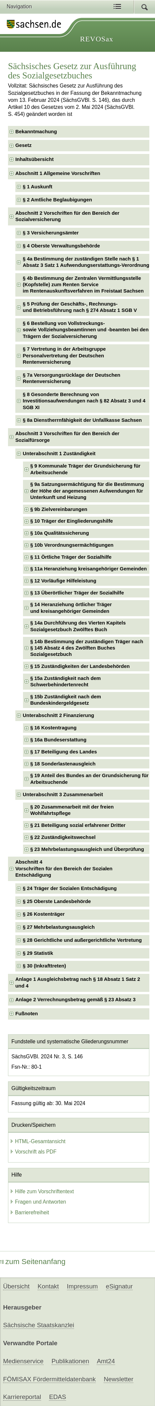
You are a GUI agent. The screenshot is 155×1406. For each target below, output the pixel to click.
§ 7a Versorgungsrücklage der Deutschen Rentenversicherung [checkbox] (71, 378)
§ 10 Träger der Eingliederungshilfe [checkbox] (71, 521)
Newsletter (118, 1379)
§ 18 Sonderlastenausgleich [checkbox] (63, 763)
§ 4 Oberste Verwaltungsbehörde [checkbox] (61, 245)
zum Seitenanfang (33, 1261)
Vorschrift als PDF (33, 1152)
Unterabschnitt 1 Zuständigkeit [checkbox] (59, 453)
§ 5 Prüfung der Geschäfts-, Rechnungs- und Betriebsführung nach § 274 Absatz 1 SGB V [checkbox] (80, 307)
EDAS (57, 1396)
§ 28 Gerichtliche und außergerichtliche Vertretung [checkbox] (82, 940)
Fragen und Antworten (38, 1202)
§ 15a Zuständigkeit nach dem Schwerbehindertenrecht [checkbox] (65, 681)
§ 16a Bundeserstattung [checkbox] (58, 739)
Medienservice (23, 1361)
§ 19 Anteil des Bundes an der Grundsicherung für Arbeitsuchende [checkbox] (89, 778)
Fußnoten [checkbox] (26, 1013)
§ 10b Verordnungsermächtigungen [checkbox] (72, 545)
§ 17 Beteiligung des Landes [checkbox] (63, 751)
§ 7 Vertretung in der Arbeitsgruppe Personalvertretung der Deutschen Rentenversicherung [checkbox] (64, 355)
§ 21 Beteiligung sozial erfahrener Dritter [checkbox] (78, 825)
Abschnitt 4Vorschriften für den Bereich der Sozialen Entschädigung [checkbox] (64, 868)
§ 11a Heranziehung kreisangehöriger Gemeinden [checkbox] (88, 568)
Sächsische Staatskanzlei (38, 1325)
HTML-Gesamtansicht (38, 1141)
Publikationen (70, 1361)
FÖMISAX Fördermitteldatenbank (49, 1379)
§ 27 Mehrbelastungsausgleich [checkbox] (59, 927)
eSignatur (119, 1286)
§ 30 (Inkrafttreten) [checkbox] (44, 966)
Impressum (82, 1286)
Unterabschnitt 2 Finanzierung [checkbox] (58, 715)
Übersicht (16, 1286)
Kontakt (48, 1286)
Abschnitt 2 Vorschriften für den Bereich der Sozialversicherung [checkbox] (67, 216)
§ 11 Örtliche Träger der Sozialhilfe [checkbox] (71, 557)
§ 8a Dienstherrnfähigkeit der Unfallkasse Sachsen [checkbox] (82, 420)
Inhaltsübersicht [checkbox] (34, 159)
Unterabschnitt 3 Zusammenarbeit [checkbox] (63, 794)
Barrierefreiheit (29, 1212)
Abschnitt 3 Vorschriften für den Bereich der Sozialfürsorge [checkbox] (67, 437)
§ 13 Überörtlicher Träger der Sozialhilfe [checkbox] (77, 592)
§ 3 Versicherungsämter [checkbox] (51, 232)
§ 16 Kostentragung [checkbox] (53, 727)
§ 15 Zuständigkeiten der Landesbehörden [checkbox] (80, 666)
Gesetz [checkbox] (23, 145)
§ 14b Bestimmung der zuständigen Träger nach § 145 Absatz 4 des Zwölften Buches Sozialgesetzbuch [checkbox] (86, 648)
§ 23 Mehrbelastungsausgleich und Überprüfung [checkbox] (87, 849)
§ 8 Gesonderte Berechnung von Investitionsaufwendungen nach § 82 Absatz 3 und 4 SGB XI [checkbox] (84, 401)
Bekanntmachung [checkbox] (36, 131)
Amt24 (106, 1361)
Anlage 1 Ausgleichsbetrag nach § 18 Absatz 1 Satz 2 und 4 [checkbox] (77, 982)
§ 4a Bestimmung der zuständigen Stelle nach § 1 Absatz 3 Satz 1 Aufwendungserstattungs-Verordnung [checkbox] (86, 262)
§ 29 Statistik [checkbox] (38, 953)
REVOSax (96, 39)
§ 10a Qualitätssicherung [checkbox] (59, 533)
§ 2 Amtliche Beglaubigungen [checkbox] (57, 199)
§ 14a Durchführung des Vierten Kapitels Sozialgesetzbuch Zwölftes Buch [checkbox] (78, 626)
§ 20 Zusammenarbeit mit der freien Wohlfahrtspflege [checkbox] (72, 810)
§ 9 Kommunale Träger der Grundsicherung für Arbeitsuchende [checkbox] (85, 469)
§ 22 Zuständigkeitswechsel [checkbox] (63, 837)
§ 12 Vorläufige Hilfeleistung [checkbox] (63, 580)
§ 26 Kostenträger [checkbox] (44, 914)
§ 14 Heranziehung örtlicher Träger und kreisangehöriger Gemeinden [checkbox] (71, 607)
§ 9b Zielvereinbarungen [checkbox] (58, 509)
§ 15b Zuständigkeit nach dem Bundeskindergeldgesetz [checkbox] (65, 700)
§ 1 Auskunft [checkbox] (37, 186)
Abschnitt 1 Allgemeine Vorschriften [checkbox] (57, 173)
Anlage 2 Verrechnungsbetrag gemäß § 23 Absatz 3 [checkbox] (75, 999)
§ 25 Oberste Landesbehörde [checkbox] (57, 901)
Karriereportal (22, 1396)
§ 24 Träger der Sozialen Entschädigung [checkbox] (70, 888)
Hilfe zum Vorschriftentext (42, 1191)
